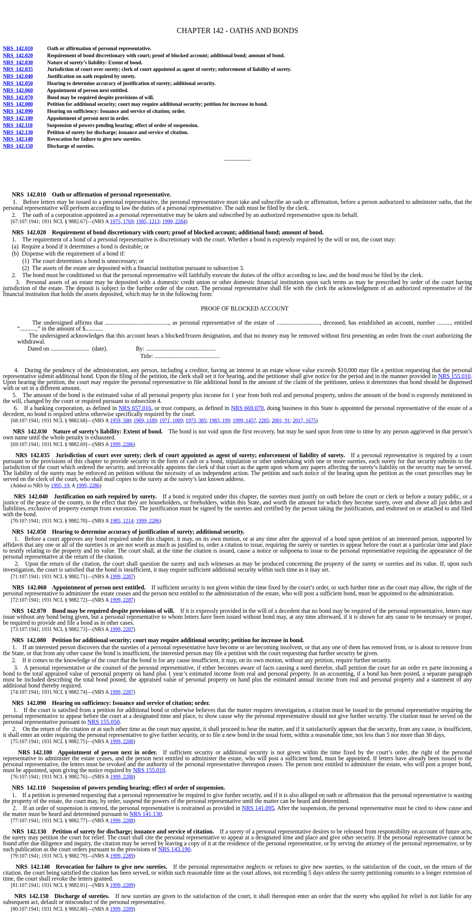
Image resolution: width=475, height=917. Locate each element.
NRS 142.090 (18, 111)
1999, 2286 (121, 444)
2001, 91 (281, 420)
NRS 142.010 (18, 48)
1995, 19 (60, 485)
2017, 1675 (304, 420)
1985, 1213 (148, 221)
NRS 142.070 (18, 97)
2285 (264, 420)
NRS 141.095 (258, 808)
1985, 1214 (121, 521)
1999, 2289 (121, 856)
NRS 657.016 (135, 408)
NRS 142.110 (18, 125)
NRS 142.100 (18, 118)
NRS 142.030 (18, 62)
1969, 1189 (145, 420)
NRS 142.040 (18, 76)
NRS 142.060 (18, 90)
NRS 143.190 (174, 849)
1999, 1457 (244, 420)
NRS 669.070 (247, 408)
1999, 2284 (174, 221)
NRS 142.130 (18, 132)
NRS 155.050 (103, 722)
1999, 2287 (121, 576)
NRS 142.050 (18, 83)
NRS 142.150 (18, 146)
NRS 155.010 (454, 376)
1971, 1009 (171, 420)
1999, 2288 (121, 741)
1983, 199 (219, 420)
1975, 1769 (121, 221)
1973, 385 (196, 420)
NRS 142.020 (18, 55)
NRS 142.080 (18, 104)
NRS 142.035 (18, 69)
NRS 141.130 (146, 814)
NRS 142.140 (18, 139)
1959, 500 (120, 420)
